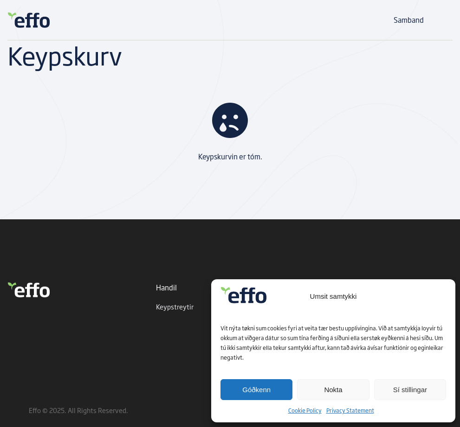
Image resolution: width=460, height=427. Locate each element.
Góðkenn (256, 390)
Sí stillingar (410, 390)
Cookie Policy (305, 410)
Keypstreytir (175, 306)
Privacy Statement (350, 410)
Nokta (333, 390)
